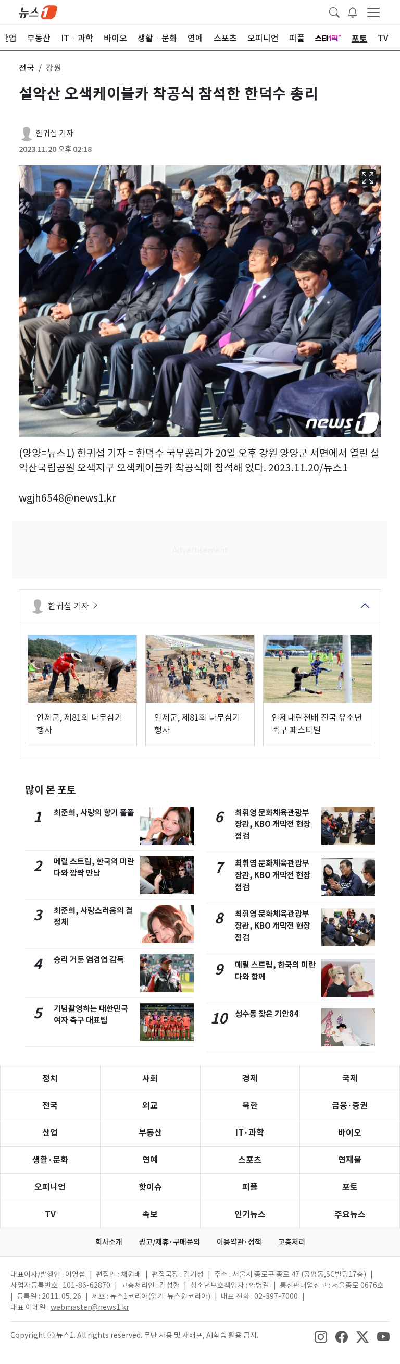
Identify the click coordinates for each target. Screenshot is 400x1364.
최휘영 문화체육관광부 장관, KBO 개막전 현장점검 (272, 825)
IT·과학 (249, 1132)
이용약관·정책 (239, 1242)
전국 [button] (26, 68)
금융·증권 (350, 1105)
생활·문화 (50, 1159)
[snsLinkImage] (321, 1336)
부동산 (150, 1132)
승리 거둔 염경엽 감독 (89, 960)
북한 (250, 1105)
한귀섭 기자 (54, 133)
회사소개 (108, 1242)
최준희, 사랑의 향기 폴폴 (94, 813)
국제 (350, 1078)
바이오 (349, 1132)
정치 (50, 1078)
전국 (50, 1105)
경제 (250, 1078)
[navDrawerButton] (373, 12)
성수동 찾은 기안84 (266, 1014)
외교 (150, 1105)
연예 (150, 1159)
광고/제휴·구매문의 (169, 1242)
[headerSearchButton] (334, 11)
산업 (50, 1132)
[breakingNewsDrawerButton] (352, 11)
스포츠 (249, 1159)
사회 (150, 1078)
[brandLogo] (38, 11)
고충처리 (291, 1242)
